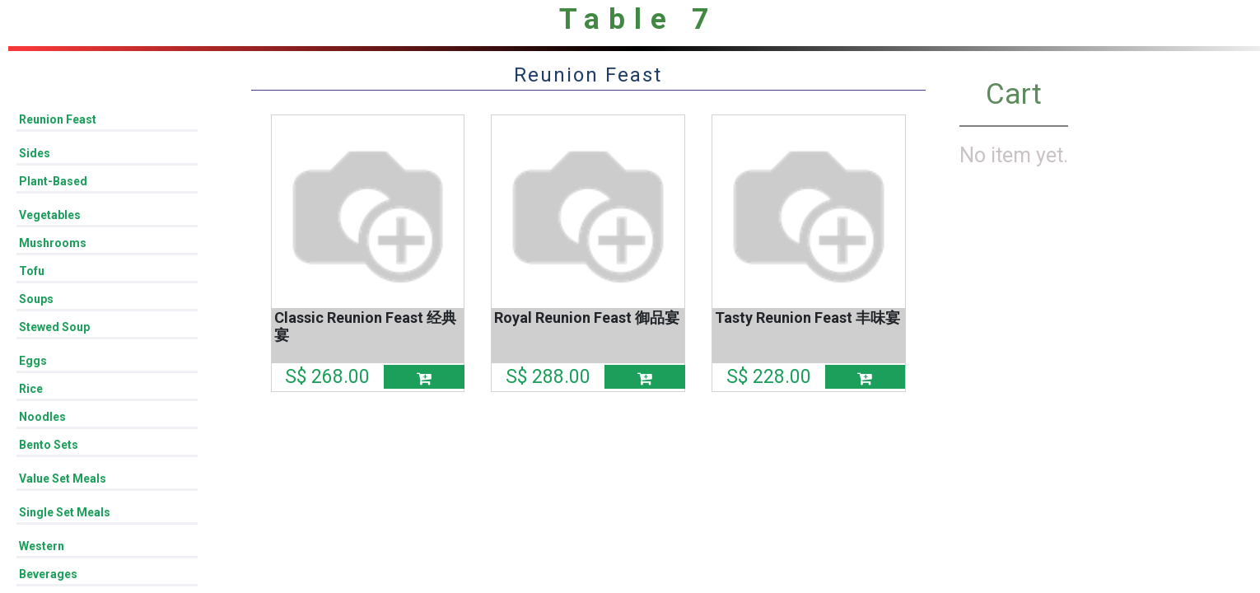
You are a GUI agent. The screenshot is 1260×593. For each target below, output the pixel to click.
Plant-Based (53, 181)
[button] (424, 377)
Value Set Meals (62, 478)
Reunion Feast (57, 119)
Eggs (33, 360)
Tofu (31, 271)
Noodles (42, 416)
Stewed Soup (54, 327)
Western (41, 546)
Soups (36, 299)
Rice (31, 388)
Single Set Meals (64, 512)
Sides (34, 153)
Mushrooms (52, 243)
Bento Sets (48, 444)
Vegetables (50, 215)
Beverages (48, 574)
